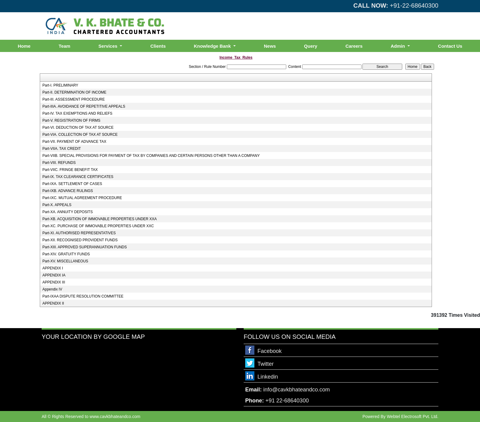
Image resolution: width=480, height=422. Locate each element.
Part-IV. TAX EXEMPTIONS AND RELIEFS (77, 113)
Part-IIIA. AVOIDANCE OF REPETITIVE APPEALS (83, 106)
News (270, 46)
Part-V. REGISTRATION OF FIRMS (71, 120)
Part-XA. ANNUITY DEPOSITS (67, 212)
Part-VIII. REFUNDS (59, 163)
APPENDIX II (53, 303)
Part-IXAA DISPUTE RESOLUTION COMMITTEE (82, 296)
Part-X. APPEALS (56, 205)
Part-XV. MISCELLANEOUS (65, 261)
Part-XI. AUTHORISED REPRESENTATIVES (79, 233)
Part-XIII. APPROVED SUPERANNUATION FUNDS (84, 247)
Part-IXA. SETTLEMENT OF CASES (72, 184)
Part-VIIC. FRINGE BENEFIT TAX (70, 170)
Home (24, 46)
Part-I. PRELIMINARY (60, 85)
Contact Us (450, 46)
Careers (353, 46)
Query (310, 46)
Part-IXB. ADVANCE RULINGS (67, 191)
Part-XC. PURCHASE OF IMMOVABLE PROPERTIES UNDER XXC (98, 226)
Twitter (265, 364)
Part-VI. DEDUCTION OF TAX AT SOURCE (77, 127)
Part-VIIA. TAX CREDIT (61, 148)
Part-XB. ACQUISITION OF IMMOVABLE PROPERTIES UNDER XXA (99, 219)
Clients (158, 46)
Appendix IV (52, 289)
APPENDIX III (53, 282)
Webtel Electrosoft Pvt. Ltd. (412, 416)
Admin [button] (398, 46)
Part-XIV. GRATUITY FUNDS (66, 254)
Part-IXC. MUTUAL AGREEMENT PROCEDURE (82, 198)
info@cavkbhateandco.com (296, 390)
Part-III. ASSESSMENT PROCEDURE (73, 99)
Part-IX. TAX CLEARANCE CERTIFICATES (77, 177)
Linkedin (267, 377)
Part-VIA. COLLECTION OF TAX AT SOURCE (80, 134)
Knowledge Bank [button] (213, 46)
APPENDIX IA (53, 275)
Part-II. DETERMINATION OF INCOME (74, 92)
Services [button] (109, 46)
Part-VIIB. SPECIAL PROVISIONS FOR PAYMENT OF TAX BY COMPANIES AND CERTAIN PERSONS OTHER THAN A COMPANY (151, 156)
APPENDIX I (52, 268)
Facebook (269, 351)
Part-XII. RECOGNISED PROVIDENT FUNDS (80, 240)
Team (64, 46)
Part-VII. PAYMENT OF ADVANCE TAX (74, 141)
